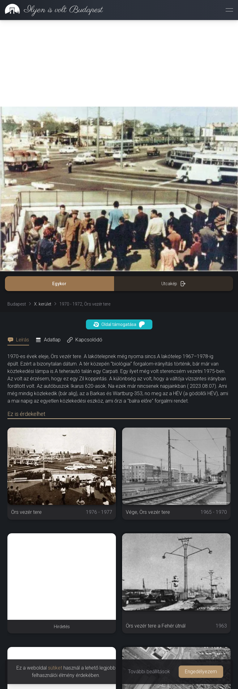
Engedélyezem (201, 671)
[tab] (20, 339)
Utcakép (173, 284)
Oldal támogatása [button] (119, 324)
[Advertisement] (119, 63)
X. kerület (42, 304)
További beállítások (149, 671)
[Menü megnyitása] (229, 10)
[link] (51, 9)
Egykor (59, 283)
